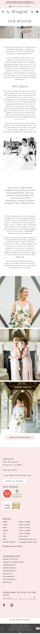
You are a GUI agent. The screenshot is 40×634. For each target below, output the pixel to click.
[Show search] (32, 12)
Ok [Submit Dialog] (38, 629)
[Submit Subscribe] (35, 598)
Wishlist (7, 583)
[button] (3, 12)
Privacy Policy (10, 560)
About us (8, 574)
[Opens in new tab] (7, 494)
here (20, 633)
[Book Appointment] (20, 6)
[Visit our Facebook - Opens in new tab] (4, 606)
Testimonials (10, 580)
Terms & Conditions (13, 563)
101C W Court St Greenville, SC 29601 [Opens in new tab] (12, 463)
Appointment (10, 568)
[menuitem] (3, 12)
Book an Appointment (20, 438)
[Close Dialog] (1, 629)
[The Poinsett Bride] (20, 12)
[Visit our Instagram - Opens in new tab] (11, 606)
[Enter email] (20, 598)
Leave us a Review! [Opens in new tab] (15, 482)
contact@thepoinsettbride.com (17, 476)
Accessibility (10, 571)
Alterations (9, 566)
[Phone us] (8, 12)
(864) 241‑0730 (10, 470)
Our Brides (8, 577)
